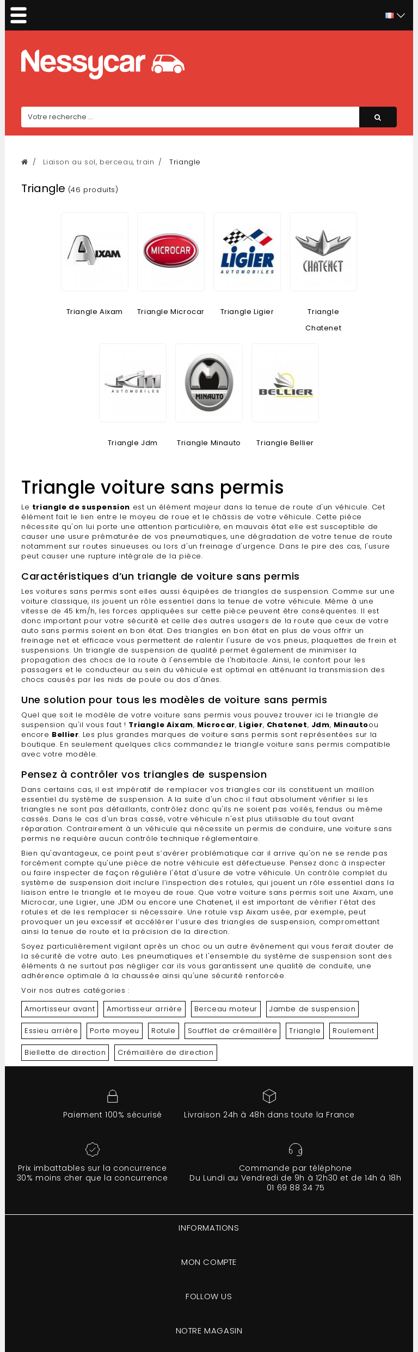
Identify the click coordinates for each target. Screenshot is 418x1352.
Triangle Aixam (94, 311)
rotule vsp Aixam (237, 912)
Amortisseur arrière (144, 1009)
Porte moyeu (114, 1030)
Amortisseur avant (59, 1009)
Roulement (353, 1030)
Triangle (305, 1030)
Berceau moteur (225, 1009)
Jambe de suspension (312, 1009)
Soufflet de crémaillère (233, 1030)
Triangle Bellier (285, 443)
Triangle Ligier (247, 311)
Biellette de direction (65, 1052)
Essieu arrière (51, 1030)
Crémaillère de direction (165, 1052)
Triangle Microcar (171, 311)
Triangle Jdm (133, 443)
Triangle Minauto (209, 443)
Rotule (163, 1030)
